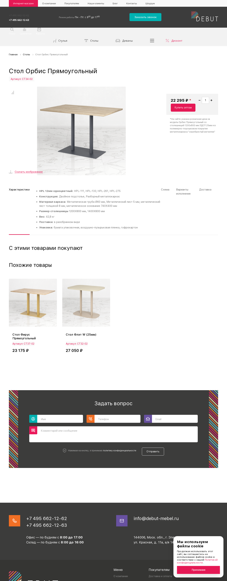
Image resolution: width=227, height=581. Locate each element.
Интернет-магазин (23, 3)
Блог (115, 3)
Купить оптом (201, 95)
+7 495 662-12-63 (19, 18)
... (152, 31)
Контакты (131, 3)
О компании (49, 3)
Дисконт (176, 31)
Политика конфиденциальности (26, 577)
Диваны (124, 32)
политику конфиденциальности (117, 416)
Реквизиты (155, 549)
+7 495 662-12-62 (19, 14)
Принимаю (198, 569)
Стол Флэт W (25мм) (82, 301)
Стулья (60, 32)
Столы (91, 32)
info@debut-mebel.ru (161, 483)
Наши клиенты (96, 3)
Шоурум (150, 3)
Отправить (155, 416)
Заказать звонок (153, 16)
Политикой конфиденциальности (197, 561)
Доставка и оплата (160, 543)
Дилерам (154, 555)
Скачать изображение (29, 143)
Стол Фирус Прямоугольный (24, 302)
